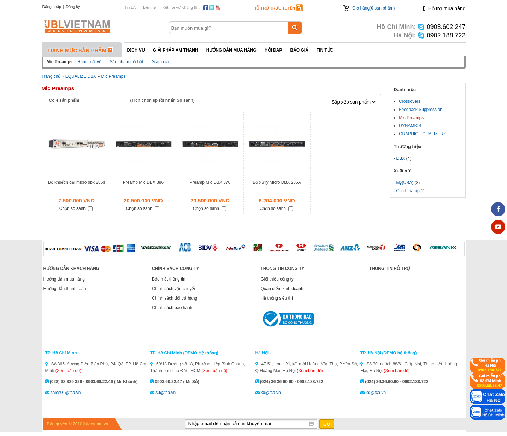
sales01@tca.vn (66, 392)
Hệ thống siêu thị (277, 298)
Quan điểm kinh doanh (282, 288)
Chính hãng (407, 190)
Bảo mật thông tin (168, 279)
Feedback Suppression (420, 109)
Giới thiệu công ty (277, 279)
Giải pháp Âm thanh (175, 50)
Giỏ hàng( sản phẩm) (373, 8)
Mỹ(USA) (405, 182)
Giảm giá (160, 61)
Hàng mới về (89, 61)
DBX (400, 158)
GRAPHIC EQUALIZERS (422, 133)
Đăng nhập (51, 7)
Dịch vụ (136, 50)
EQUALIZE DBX (80, 76)
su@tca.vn (165, 392)
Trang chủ (51, 76)
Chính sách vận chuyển (174, 288)
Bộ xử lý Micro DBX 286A (277, 182)
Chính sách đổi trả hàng (174, 298)
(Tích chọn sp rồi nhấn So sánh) (162, 100)
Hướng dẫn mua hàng (231, 50)
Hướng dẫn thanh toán (64, 288)
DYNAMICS (410, 125)
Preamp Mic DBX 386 (143, 182)
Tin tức (131, 7)
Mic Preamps (113, 76)
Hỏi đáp (273, 50)
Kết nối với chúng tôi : (181, 7)
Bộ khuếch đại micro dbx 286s (76, 182)
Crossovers (409, 101)
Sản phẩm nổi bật (126, 61)
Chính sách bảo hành (172, 307)
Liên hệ (149, 7)
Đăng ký (73, 7)
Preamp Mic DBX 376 (210, 182)
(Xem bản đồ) (68, 370)
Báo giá (299, 50)
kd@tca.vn (271, 392)
